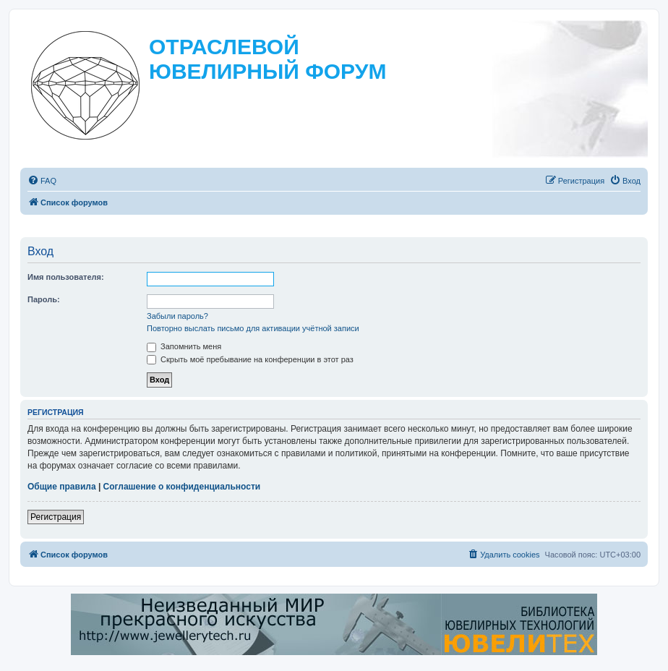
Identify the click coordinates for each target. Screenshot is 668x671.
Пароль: (43, 299)
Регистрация (55, 517)
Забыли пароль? (177, 316)
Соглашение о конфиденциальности (182, 487)
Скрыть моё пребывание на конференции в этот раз (250, 359)
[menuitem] (41, 180)
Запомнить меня (184, 346)
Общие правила (61, 487)
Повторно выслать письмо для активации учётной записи (253, 328)
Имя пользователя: (65, 277)
